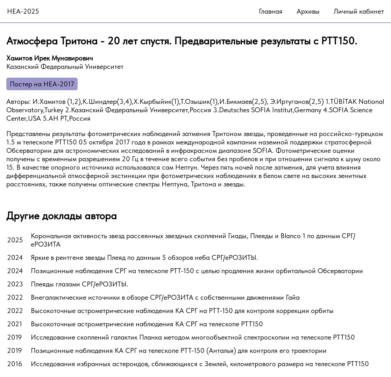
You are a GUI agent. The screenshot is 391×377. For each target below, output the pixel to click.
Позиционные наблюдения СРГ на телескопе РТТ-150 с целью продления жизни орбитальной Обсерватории (197, 270)
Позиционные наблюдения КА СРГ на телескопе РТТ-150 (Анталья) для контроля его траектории (179, 350)
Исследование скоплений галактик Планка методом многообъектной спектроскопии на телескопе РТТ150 (193, 337)
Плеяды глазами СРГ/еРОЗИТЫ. (79, 284)
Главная (271, 11)
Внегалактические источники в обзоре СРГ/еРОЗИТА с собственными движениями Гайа (165, 297)
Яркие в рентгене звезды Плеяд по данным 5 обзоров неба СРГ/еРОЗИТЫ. (144, 257)
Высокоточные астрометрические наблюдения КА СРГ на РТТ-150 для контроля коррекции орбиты (182, 310)
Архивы (308, 11)
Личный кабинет (359, 11)
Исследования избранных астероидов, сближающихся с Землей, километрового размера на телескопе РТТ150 (200, 364)
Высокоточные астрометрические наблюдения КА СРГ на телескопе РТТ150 (147, 324)
